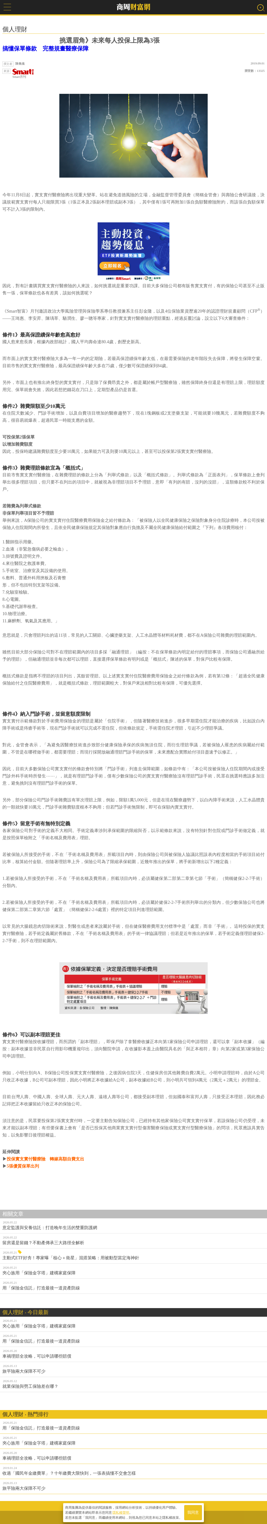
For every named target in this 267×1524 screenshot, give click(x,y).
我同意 (193, 1512)
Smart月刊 (23, 74)
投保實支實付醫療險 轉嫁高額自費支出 (45, 1159)
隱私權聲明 (120, 1512)
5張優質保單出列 (23, 1166)
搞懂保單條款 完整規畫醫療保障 (45, 48)
